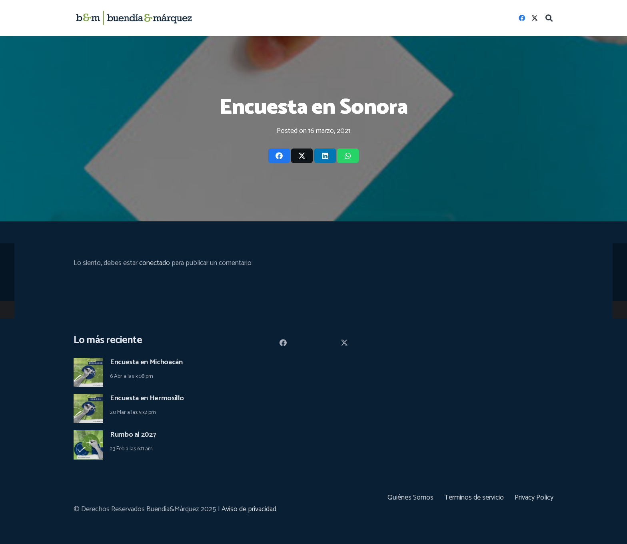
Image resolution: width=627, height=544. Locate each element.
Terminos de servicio (474, 498)
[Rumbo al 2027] (88, 436)
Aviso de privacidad (249, 509)
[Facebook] (521, 18)
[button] (549, 18)
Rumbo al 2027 (133, 435)
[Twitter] (534, 18)
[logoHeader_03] (134, 18)
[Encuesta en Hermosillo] (88, 399)
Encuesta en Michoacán (146, 362)
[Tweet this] (302, 156)
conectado (154, 263)
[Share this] (279, 156)
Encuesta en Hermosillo (147, 398)
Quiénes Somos (410, 498)
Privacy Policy (534, 498)
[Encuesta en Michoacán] (88, 363)
